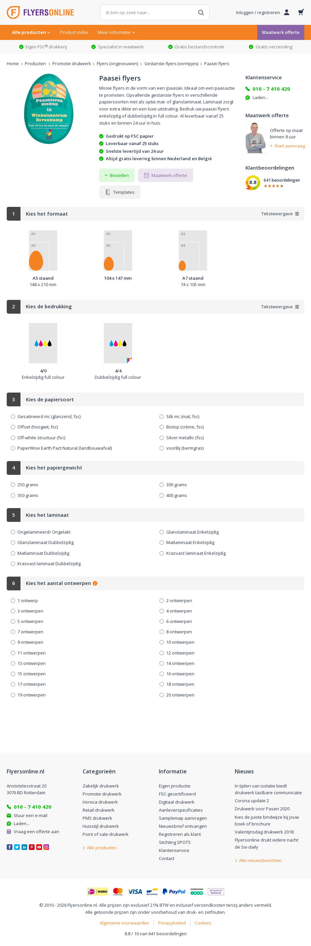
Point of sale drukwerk (106, 834)
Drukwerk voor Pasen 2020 (262, 809)
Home (13, 63)
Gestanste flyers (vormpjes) (171, 63)
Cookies (203, 923)
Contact (166, 858)
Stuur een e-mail (30, 815)
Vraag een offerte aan (36, 831)
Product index (74, 32)
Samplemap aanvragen (183, 818)
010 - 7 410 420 (271, 88)
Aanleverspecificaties (181, 810)
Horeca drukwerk (100, 802)
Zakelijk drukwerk (101, 786)
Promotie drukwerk (71, 63)
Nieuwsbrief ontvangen (183, 826)
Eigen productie (174, 786)
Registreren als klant (180, 834)
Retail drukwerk (99, 810)
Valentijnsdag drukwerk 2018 (264, 832)
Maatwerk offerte (281, 32)
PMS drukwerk (97, 818)
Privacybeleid (172, 923)
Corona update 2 (252, 801)
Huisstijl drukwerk (101, 826)
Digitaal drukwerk (176, 802)
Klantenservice (174, 850)
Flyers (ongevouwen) (117, 63)
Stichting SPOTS (175, 842)
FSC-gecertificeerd (177, 794)
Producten (35, 63)
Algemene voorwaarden (124, 923)
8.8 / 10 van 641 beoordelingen (156, 934)
